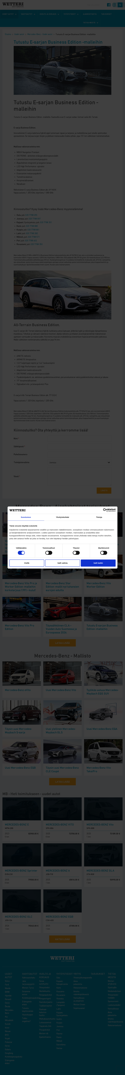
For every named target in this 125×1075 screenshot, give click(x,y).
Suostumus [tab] (26, 517)
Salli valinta (62, 563)
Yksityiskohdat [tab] (62, 517)
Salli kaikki (98, 563)
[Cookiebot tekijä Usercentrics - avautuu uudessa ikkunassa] (105, 510)
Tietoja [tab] (99, 517)
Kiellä (26, 563)
